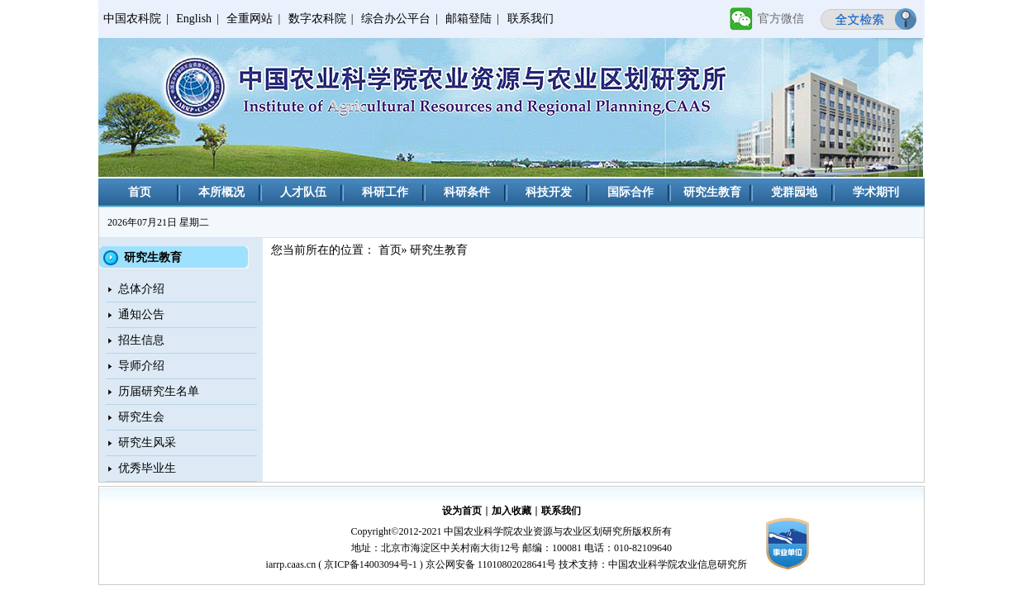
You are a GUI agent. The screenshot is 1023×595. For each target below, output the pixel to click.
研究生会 (141, 417)
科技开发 (549, 192)
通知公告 (141, 314)
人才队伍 (303, 192)
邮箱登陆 (468, 18)
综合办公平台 (396, 18)
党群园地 (794, 192)
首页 (139, 192)
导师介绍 (141, 365)
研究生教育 (712, 192)
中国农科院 (132, 18)
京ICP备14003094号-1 (370, 564)
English (194, 18)
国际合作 (630, 192)
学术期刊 (876, 192)
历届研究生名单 (158, 391)
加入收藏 (511, 510)
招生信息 (141, 340)
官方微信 (781, 18)
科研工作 (385, 192)
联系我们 (530, 18)
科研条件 (467, 192)
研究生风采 (147, 442)
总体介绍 (141, 289)
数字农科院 (317, 18)
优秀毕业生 (147, 468)
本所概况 (221, 192)
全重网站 (249, 18)
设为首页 (462, 510)
